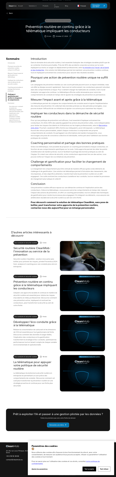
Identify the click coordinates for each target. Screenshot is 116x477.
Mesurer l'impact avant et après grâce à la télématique (15, 75)
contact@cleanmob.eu (14, 460)
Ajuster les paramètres (40, 469)
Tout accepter (89, 469)
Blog (66, 6)
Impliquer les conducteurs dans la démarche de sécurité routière (15, 82)
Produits (45, 6)
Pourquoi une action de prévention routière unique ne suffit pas (15, 68)
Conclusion (11, 103)
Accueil (20, 6)
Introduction (11, 63)
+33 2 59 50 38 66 (12, 456)
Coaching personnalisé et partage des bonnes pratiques (15, 89)
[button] (33, 6)
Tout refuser (104, 469)
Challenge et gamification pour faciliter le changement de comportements (15, 97)
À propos (56, 6)
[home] (13, 5)
